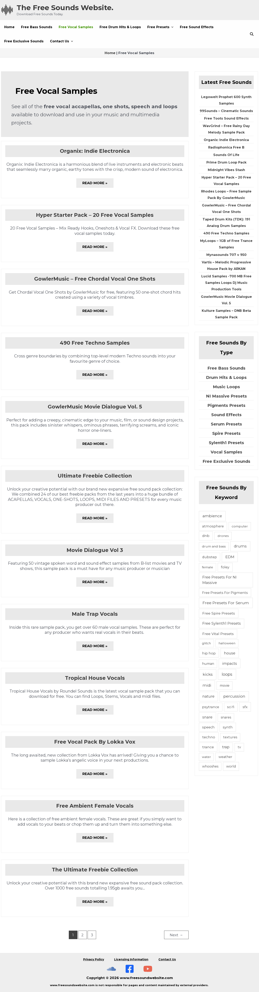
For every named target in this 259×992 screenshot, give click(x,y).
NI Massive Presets (226, 396)
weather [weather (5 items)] (225, 757)
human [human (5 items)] (208, 664)
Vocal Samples (226, 452)
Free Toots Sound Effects (226, 118)
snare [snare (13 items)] (207, 717)
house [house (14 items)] (229, 653)
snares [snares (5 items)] (226, 717)
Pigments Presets (226, 405)
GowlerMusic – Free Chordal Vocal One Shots (94, 279)
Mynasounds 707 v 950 (226, 255)
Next (176, 935)
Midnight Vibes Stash (226, 170)
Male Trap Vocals (95, 614)
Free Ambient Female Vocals (95, 806)
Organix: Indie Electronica (95, 151)
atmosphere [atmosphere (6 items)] (213, 526)
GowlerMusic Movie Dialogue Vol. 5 (95, 407)
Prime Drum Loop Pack (226, 162)
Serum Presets (226, 424)
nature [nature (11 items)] (208, 696)
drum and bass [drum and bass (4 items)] (214, 546)
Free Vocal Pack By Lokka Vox (94, 742)
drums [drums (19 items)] (240, 546)
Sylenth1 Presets (226, 442)
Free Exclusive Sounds (226, 461)
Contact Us (167, 959)
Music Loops (226, 386)
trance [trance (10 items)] (208, 747)
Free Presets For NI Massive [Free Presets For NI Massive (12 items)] (219, 580)
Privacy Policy (93, 959)
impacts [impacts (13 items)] (229, 663)
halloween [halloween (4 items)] (227, 643)
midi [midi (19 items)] (207, 685)
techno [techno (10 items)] (208, 737)
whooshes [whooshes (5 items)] (210, 766)
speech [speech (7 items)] (208, 727)
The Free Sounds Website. (65, 7)
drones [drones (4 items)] (223, 536)
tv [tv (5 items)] (239, 747)
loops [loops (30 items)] (227, 674)
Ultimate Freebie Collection (95, 476)
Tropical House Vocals (95, 678)
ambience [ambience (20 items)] (212, 516)
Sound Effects (226, 414)
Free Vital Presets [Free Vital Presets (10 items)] (218, 634)
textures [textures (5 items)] (230, 737)
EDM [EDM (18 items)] (229, 557)
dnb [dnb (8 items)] (205, 536)
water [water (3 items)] (206, 757)
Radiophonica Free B (226, 147)
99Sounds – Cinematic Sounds (226, 111)
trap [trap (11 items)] (225, 747)
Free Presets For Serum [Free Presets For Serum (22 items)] (226, 602)
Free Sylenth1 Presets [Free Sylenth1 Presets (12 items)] (221, 623)
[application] (171, 27)
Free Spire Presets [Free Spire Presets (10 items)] (218, 613)
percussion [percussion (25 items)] (234, 696)
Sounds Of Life (226, 155)
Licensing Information (131, 959)
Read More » (95, 184)
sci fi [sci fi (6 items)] (230, 707)
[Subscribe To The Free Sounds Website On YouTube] (147, 968)
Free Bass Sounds (226, 368)
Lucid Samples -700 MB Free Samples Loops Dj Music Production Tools (226, 282)
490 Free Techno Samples (95, 343)
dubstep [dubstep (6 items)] (209, 557)
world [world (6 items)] (231, 766)
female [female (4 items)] (207, 567)
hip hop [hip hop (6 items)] (209, 653)
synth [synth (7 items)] (228, 727)
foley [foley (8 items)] (225, 567)
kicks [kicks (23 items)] (208, 674)
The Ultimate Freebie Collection (95, 870)
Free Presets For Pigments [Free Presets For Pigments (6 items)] (225, 593)
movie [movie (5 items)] (224, 685)
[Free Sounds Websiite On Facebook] (129, 968)
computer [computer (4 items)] (240, 526)
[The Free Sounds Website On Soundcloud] (111, 968)
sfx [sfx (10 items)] (245, 707)
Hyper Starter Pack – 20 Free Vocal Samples (95, 215)
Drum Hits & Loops (226, 377)
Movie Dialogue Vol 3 (95, 550)
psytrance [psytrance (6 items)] (210, 707)
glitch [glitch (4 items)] (206, 643)
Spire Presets (226, 433)
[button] (160, 27)
